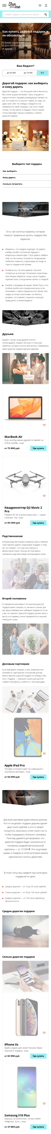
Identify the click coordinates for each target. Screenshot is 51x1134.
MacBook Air (13, 437)
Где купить (38, 448)
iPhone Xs (11, 1044)
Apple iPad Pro (14, 765)
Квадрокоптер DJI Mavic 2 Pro (23, 509)
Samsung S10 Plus (17, 1115)
